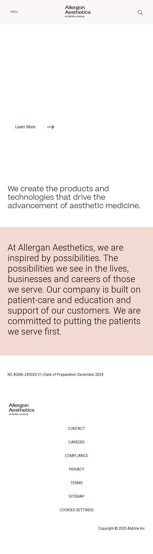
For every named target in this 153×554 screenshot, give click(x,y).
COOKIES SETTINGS (76, 510)
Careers (76, 442)
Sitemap (76, 496)
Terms (76, 483)
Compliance (76, 455)
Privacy (76, 469)
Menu (14, 12)
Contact (76, 428)
